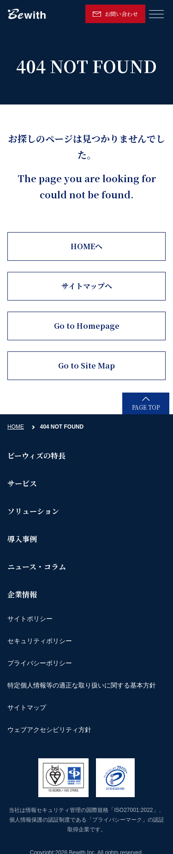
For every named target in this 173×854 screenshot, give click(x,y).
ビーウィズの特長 (36, 455)
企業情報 (22, 594)
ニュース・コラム (36, 566)
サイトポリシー (30, 618)
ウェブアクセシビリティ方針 (49, 729)
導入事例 (22, 539)
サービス (22, 483)
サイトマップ (26, 707)
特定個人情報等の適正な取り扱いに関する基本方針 (81, 685)
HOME (15, 427)
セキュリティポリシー (39, 641)
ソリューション (33, 511)
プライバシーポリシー (39, 663)
